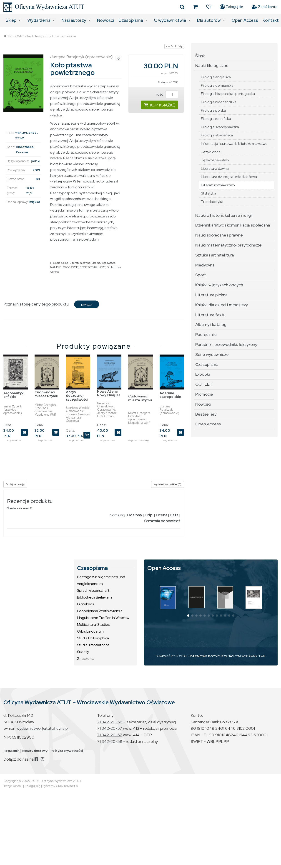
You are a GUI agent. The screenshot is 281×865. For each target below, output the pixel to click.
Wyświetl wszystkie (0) (167, 484)
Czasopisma (130, 20)
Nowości (105, 20)
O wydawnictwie (170, 20)
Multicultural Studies (93, 624)
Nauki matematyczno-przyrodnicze (228, 245)
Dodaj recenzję (15, 484)
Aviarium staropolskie (170, 395)
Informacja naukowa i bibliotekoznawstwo (234, 143)
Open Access (245, 20)
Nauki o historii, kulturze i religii (224, 215)
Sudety (83, 651)
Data (174, 515)
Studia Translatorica (93, 645)
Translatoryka (212, 201)
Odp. (149, 515)
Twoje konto (12, 786)
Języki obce (211, 152)
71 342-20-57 (109, 728)
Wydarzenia (38, 20)
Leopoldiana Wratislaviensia (100, 611)
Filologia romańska (216, 118)
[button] (188, 615)
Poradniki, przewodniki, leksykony (226, 344)
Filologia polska (59, 263)
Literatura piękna (211, 294)
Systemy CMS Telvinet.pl (60, 786)
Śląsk (200, 55)
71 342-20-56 (109, 722)
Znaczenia (85, 658)
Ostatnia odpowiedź (162, 521)
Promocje (204, 394)
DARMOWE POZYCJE (206, 656)
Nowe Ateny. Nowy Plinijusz (108, 393)
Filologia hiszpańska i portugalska (228, 93)
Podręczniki (206, 334)
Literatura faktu (210, 314)
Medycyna (205, 265)
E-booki (202, 374)
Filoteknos (85, 604)
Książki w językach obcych (219, 284)
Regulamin (11, 751)
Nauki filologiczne (38, 36)
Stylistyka (208, 193)
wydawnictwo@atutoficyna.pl (42, 728)
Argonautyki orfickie (13, 395)
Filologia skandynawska (220, 127)
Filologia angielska (216, 77)
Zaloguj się (231, 6)
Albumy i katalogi (211, 324)
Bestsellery (205, 414)
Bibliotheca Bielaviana (95, 597)
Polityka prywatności (66, 751)
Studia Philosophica (93, 638)
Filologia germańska (217, 85)
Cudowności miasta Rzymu (46, 394)
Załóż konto (265, 6)
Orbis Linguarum (90, 631)
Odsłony (134, 515)
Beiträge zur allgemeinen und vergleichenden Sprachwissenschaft (101, 583)
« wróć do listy (174, 46)
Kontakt (271, 20)
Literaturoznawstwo (64, 36)
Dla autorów (209, 20)
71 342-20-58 (109, 741)
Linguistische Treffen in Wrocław (103, 617)
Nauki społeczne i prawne (219, 235)
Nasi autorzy (73, 20)
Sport (200, 274)
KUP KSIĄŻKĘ (159, 105)
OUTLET (204, 384)
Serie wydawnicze (212, 354)
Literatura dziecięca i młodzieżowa (229, 176)
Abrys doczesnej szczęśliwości (77, 396)
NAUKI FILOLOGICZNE (64, 267)
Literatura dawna (80, 263)
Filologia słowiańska (217, 135)
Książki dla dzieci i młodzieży (221, 304)
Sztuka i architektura (214, 255)
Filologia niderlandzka (218, 102)
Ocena (161, 515)
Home (10, 36)
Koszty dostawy (35, 751)
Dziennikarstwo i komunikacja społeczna (232, 225)
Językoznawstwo (215, 160)
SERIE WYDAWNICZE (92, 267)
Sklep (11, 20)
